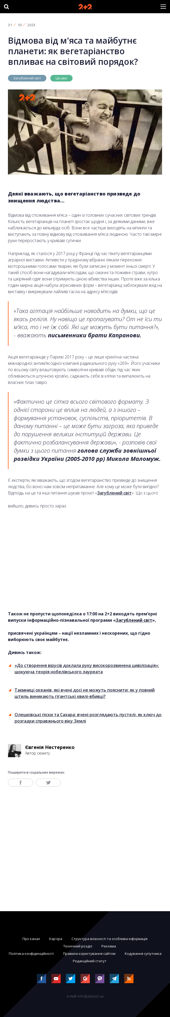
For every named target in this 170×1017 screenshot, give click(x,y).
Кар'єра (55, 938)
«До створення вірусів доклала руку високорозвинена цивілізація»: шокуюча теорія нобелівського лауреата (87, 668)
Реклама (108, 946)
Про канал (31, 938)
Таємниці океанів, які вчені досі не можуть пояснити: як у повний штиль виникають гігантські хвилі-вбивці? (85, 693)
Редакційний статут (89, 961)
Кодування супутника (143, 953)
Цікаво (61, 78)
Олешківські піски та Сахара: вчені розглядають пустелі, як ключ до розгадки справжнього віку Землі (88, 718)
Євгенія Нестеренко (50, 747)
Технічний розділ (77, 946)
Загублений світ (27, 78)
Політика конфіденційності (31, 953)
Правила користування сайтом (89, 953)
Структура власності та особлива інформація (109, 938)
